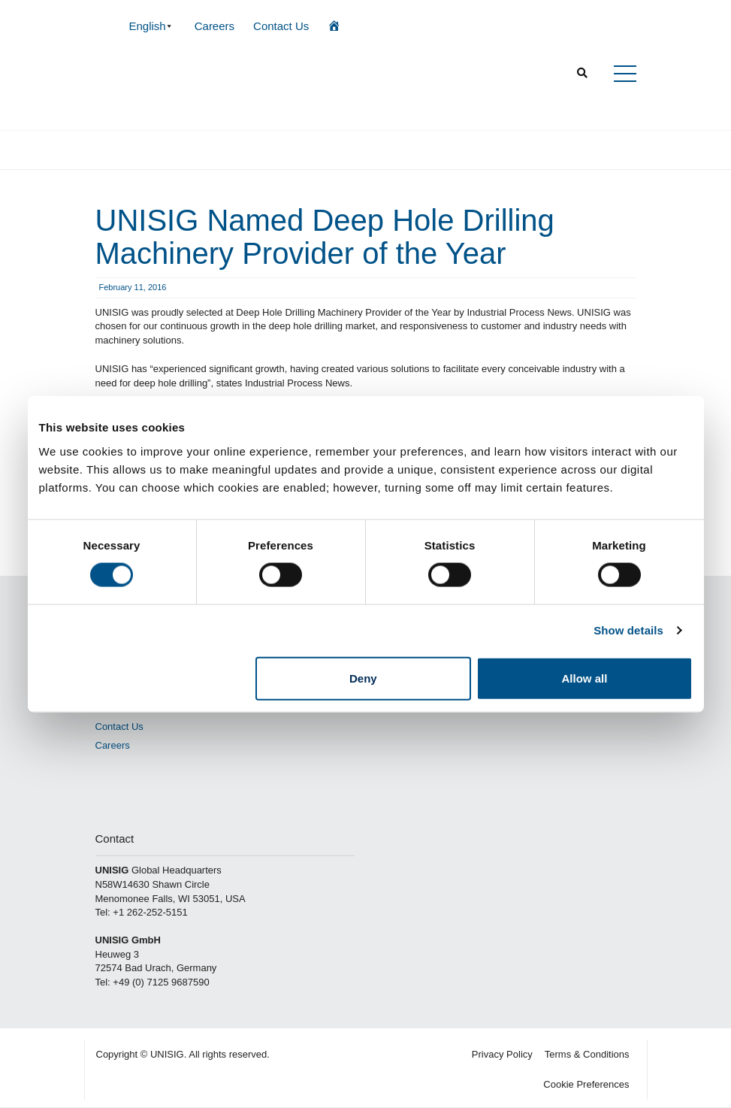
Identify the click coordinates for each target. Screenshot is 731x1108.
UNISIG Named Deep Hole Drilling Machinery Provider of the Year (324, 237)
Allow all (585, 677)
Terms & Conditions (587, 1054)
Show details (628, 630)
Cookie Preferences (586, 1084)
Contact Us (281, 26)
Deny (363, 677)
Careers (214, 26)
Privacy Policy (502, 1054)
